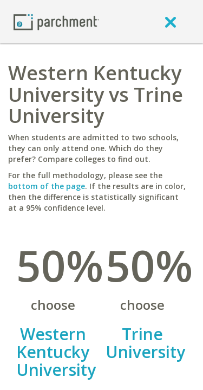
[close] (170, 21)
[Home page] (56, 21)
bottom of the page (46, 186)
